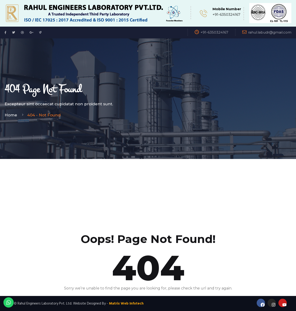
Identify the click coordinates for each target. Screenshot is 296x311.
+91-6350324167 (226, 14)
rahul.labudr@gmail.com (269, 32)
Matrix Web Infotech (126, 303)
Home (12, 115)
